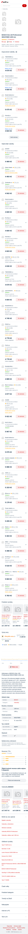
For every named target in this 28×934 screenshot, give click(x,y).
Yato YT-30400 (5, 880)
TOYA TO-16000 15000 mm (9, 876)
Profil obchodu (10, 426)
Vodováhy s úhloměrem (7, 824)
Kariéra (20, 929)
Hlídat (9, 41)
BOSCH (16, 699)
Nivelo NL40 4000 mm (7, 860)
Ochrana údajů (17, 926)
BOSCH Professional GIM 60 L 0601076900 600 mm (14, 864)
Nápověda (9, 926)
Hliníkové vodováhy (6, 827)
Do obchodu (21, 69)
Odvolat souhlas (21, 927)
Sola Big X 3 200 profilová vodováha (11, 872)
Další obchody (14, 137)
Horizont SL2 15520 (7, 856)
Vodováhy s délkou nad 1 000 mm (10, 835)
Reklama (8, 929)
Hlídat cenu (14, 667)
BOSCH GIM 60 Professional (9, 868)
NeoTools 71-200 (6, 848)
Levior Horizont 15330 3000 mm (10, 852)
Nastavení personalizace (9, 927)
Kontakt (14, 929)
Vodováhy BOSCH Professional (9, 831)
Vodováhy (5, 9)
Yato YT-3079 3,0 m (7, 845)
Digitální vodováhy (6, 820)
